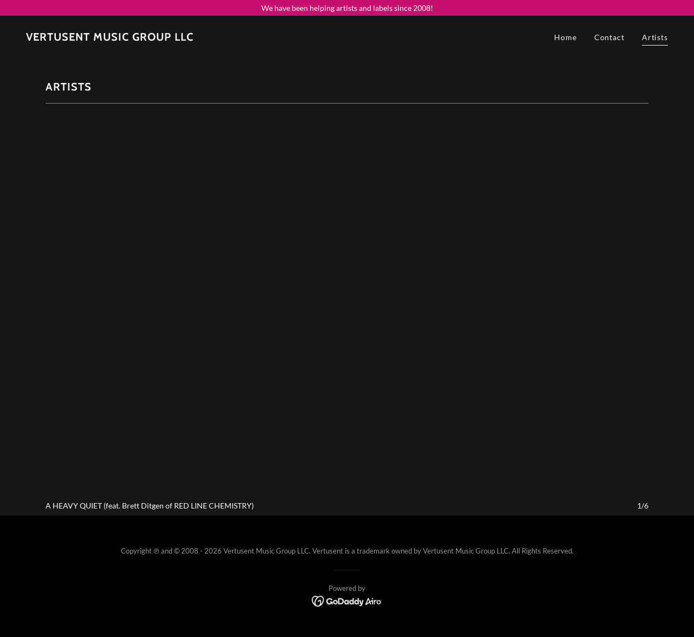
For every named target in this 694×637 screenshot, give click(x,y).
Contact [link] (609, 37)
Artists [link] (655, 37)
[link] (110, 37)
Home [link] (565, 37)
